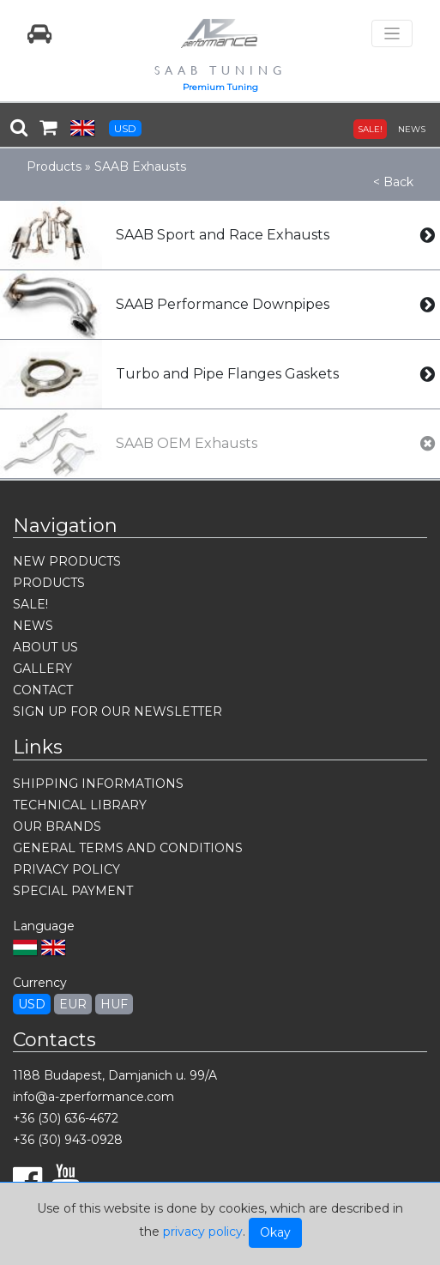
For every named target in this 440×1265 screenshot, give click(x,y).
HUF (114, 1004)
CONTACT (43, 690)
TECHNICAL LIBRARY (80, 805)
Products (54, 166)
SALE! (370, 129)
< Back (393, 182)
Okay (275, 1232)
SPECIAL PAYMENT (73, 891)
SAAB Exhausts (140, 166)
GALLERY (42, 668)
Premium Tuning (220, 87)
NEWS (411, 129)
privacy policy (203, 1231)
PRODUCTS (49, 582)
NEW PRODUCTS (67, 561)
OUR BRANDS (57, 826)
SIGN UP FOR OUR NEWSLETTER (117, 711)
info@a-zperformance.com (93, 1097)
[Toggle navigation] (392, 34)
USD (125, 128)
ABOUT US (45, 647)
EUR (73, 1004)
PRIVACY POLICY (66, 869)
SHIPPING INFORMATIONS (98, 783)
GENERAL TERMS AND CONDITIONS (128, 848)
